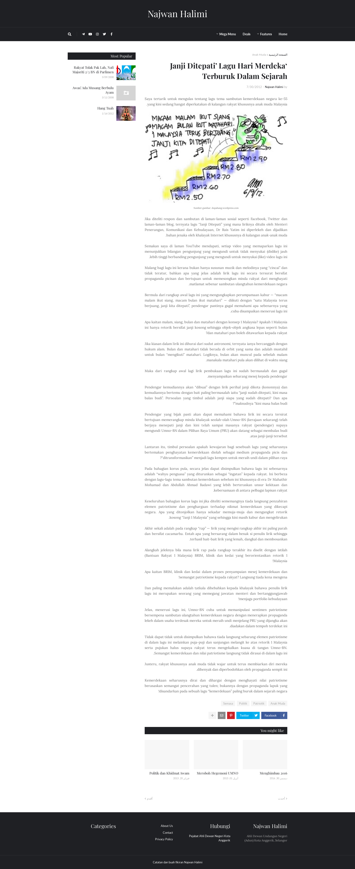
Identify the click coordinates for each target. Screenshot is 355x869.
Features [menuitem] (266, 34)
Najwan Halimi (177, 13)
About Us (167, 826)
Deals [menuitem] (246, 34)
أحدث (281, 798)
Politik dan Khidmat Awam (169, 773)
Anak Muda (259, 54)
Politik (243, 703)
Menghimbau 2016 (273, 773)
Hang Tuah (105, 108)
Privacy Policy (164, 839)
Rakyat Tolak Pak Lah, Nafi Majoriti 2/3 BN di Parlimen (93, 69)
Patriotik (258, 703)
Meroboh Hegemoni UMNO (217, 773)
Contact (168, 832)
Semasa (228, 703)
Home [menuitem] (283, 34)
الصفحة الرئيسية (278, 54)
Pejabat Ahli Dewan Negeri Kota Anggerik (209, 838)
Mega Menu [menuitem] (227, 34)
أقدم (150, 798)
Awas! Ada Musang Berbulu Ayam (93, 90)
